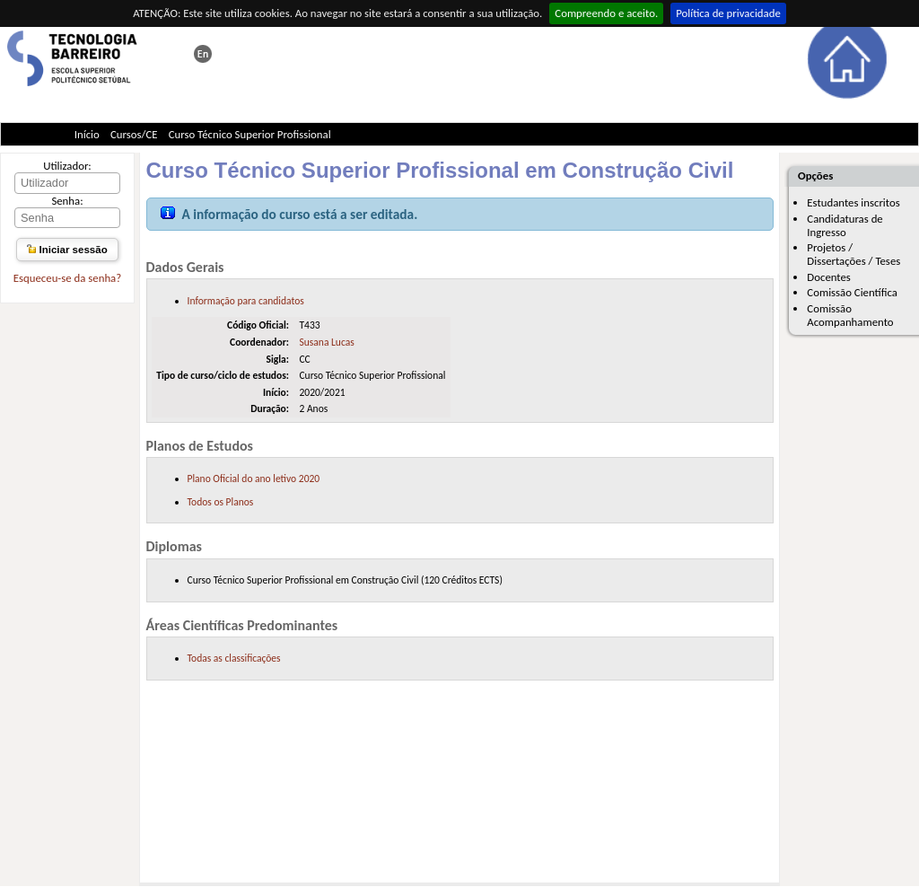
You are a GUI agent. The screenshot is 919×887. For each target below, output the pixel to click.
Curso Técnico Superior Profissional (250, 134)
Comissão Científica (852, 292)
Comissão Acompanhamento (850, 315)
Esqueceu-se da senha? (67, 278)
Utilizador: (67, 165)
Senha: (67, 200)
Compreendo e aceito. (606, 13)
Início (87, 134)
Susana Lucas (326, 342)
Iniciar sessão (67, 249)
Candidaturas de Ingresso (844, 225)
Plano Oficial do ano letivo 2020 (254, 478)
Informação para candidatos (246, 300)
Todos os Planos (221, 502)
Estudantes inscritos (853, 202)
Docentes (829, 277)
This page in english (203, 54)
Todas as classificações (234, 658)
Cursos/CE (134, 134)
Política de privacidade (728, 13)
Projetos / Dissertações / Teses (853, 254)
